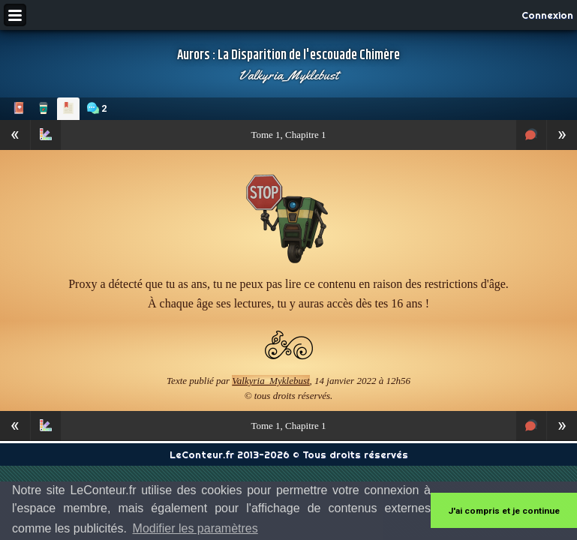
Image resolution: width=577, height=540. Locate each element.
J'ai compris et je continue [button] (504, 511)
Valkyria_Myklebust (288, 75)
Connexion (547, 15)
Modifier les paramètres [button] (195, 528)
